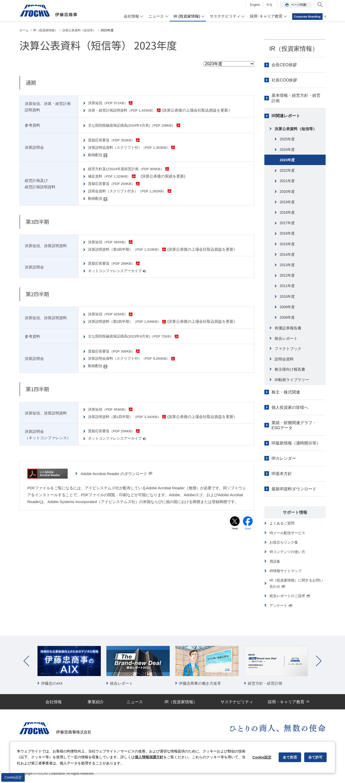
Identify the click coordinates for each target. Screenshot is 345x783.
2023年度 (287, 160)
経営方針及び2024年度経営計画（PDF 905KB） (132, 169)
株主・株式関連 (286, 392)
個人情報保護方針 (149, 757)
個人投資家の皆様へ (290, 407)
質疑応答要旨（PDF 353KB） (116, 140)
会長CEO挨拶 (284, 65)
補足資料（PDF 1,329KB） (114, 176)
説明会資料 (284, 359)
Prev (26, 661)
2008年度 (287, 317)
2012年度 (287, 275)
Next (319, 661)
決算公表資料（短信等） (296, 129)
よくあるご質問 (281, 523)
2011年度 (287, 286)
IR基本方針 (282, 473)
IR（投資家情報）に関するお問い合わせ (296, 583)
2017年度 (287, 223)
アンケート (280, 605)
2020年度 (287, 192)
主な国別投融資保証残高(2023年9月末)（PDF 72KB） (137, 336)
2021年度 (287, 181)
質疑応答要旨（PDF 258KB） (116, 430)
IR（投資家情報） (293, 48)
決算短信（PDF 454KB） (113, 409)
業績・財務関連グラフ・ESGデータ (294, 425)
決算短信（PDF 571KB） (113, 103)
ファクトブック (288, 348)
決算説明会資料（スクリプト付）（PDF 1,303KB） (135, 147)
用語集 (274, 561)
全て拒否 (290, 757)
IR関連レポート (286, 116)
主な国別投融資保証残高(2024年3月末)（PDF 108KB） (138, 125)
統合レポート (286, 338)
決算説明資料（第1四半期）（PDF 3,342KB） (131, 416)
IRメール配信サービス (287, 533)
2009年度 (287, 307)
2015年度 (287, 244)
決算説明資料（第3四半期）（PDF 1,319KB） (131, 249)
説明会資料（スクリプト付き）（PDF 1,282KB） (133, 191)
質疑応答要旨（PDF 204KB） (116, 183)
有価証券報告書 (288, 328)
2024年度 (287, 149)
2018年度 (287, 212)
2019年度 (287, 202)
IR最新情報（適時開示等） (296, 443)
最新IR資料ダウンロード (294, 489)
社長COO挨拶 (284, 80)
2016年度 (287, 233)
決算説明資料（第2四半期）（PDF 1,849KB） (131, 321)
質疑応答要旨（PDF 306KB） (116, 351)
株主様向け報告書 (290, 369)
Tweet (234, 529)
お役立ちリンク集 (283, 542)
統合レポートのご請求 (289, 596)
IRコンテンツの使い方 (287, 552)
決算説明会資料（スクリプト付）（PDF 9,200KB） (135, 358)
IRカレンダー (284, 458)
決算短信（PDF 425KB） (113, 314)
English (255, 5)
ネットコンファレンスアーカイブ (120, 270)
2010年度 (287, 296)
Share (247, 529)
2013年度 (287, 265)
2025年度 (287, 139)
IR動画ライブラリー (292, 379)
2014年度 (287, 254)
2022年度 (287, 170)
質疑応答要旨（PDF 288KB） (116, 263)
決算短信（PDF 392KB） (113, 241)
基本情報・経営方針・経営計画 (296, 98)
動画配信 (99, 155)
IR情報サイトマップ (285, 571)
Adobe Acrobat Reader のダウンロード (116, 473)
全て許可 (315, 757)
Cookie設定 (13, 777)
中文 (269, 5)
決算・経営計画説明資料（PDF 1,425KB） (128, 110)
